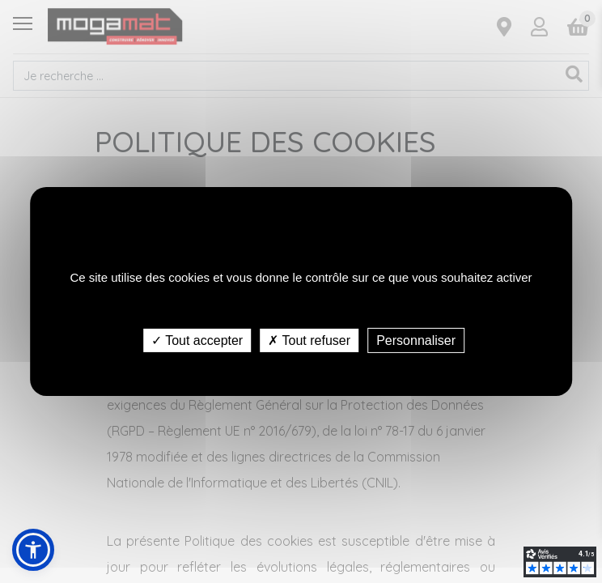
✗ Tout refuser (309, 340)
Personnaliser (416, 340)
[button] (33, 550)
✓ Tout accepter (197, 340)
